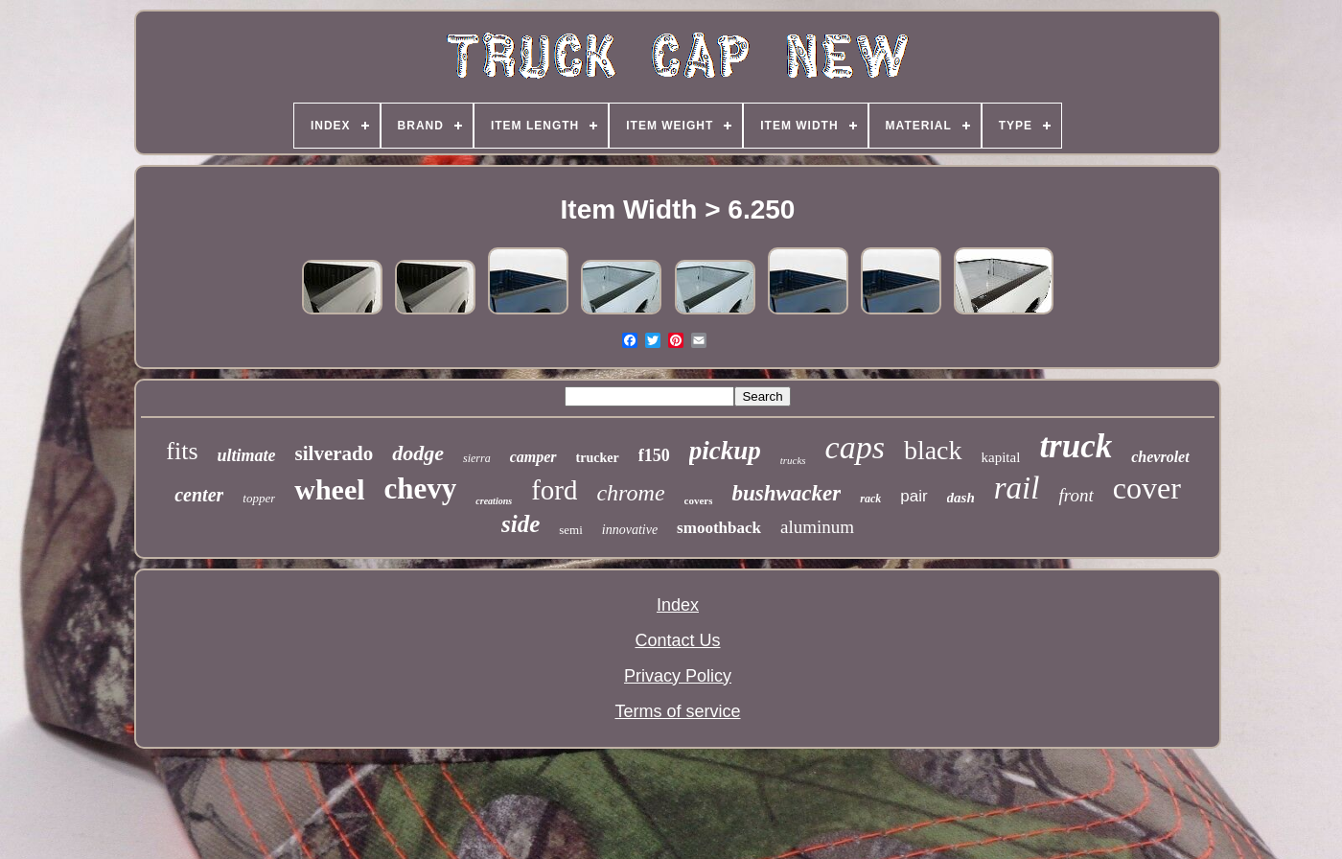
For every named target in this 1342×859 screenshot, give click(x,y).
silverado (334, 453)
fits (181, 451)
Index (678, 605)
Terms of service (677, 711)
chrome (630, 492)
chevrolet (1160, 457)
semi (571, 529)
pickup (725, 450)
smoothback (719, 528)
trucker (597, 458)
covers (698, 500)
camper (533, 457)
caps (855, 447)
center (198, 494)
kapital (1001, 457)
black (933, 450)
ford (554, 490)
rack (870, 498)
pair (913, 496)
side (520, 524)
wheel (329, 489)
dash (961, 497)
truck (1075, 446)
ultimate (247, 455)
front (1075, 495)
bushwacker (786, 493)
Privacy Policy (677, 675)
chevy (420, 488)
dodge (418, 453)
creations (493, 501)
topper (259, 498)
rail (1017, 488)
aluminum (817, 527)
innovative (630, 529)
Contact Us (677, 640)
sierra (477, 458)
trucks (793, 460)
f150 (654, 455)
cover (1147, 488)
